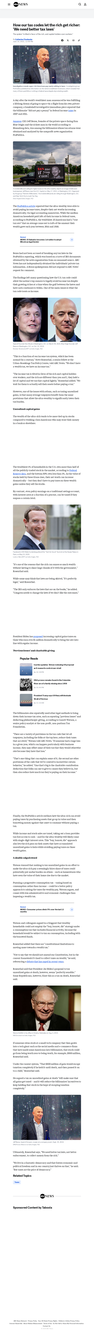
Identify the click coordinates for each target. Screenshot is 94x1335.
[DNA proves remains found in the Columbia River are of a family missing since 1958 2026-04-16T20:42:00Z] (47, 687)
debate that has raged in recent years (45, 963)
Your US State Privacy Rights (47, 1324)
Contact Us (46, 1329)
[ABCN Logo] (20, 4)
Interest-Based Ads (15, 1326)
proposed (38, 638)
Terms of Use (47, 1326)
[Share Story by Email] (72, 42)
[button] (9, 4)
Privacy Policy (32, 1324)
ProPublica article (26, 208)
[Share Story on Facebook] (60, 42)
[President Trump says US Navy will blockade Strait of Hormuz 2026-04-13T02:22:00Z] (47, 702)
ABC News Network (20, 1324)
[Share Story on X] (66, 42)
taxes (70, 112)
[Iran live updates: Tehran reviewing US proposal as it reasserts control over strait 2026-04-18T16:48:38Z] (47, 671)
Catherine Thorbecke (23, 41)
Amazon (17, 123)
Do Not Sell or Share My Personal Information (68, 1326)
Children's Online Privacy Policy (68, 1324)
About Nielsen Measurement (32, 1326)
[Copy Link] (78, 42)
